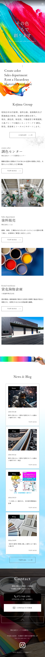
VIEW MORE (14, 171)
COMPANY (25, 135)
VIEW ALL (25, 560)
